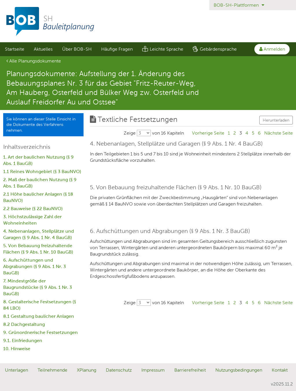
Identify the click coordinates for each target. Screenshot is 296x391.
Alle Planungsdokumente (33, 60)
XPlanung (86, 370)
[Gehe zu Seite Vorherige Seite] (208, 133)
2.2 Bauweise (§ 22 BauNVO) (33, 208)
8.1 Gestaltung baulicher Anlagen (38, 316)
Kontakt (280, 370)
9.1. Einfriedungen (22, 340)
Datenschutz (119, 370)
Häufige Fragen (117, 49)
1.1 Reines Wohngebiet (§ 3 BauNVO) (42, 171)
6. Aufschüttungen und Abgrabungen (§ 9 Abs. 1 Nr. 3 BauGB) (34, 266)
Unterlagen (16, 370)
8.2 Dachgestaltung (24, 324)
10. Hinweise (16, 348)
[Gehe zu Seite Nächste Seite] (278, 133)
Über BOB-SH (77, 49)
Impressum (153, 370)
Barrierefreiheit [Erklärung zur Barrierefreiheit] (190, 370)
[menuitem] (14, 49)
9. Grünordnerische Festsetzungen (40, 332)
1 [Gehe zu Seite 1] (229, 133)
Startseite (14, 49)
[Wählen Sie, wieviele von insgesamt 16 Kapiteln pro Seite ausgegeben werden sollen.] (154, 133)
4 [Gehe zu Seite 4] (246, 133)
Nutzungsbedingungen (238, 370)
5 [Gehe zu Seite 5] (253, 133)
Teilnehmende (52, 370)
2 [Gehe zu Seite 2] (234, 133)
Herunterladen (276, 120)
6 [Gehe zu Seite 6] (259, 133)
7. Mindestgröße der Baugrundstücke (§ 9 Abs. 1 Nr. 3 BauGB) (37, 287)
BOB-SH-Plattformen (239, 5)
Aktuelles (43, 49)
